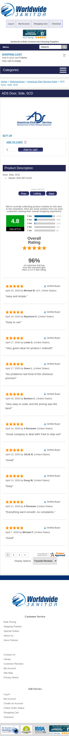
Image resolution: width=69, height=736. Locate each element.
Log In (11, 23)
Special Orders (11, 631)
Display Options (22, 561)
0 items (23, 57)
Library (7, 659)
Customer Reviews (13, 663)
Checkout (56, 23)
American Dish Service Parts (42, 81)
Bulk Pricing (10, 622)
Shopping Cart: (12, 54)
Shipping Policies (13, 626)
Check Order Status (14, 708)
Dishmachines (17, 81)
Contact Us (9, 654)
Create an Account (13, 703)
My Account (23, 23)
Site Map (8, 673)
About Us (8, 635)
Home (4, 81)
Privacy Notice (11, 677)
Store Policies (11, 640)
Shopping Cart (40, 23)
